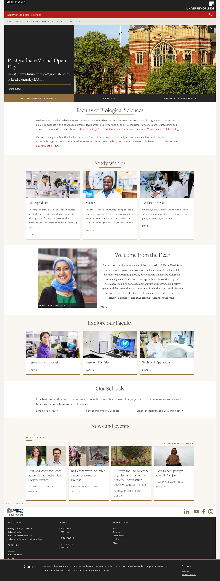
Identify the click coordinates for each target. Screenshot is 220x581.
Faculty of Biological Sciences (23, 15)
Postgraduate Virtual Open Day (39, 98)
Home (9, 21)
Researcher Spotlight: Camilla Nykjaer (170, 473)
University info (67, 543)
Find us (116, 539)
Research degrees (153, 202)
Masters (91, 202)
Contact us (74, 21)
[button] (210, 15)
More (32, 234)
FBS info (64, 547)
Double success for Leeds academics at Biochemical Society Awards (44, 475)
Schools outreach (15, 554)
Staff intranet (66, 528)
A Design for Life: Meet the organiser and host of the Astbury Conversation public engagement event (131, 477)
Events (40, 437)
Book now (110, 59)
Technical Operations (156, 362)
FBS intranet (66, 531)
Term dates (117, 531)
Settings (185, 570)
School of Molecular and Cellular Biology (158, 129)
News (29, 437)
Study (18, 21)
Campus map (118, 535)
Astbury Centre (117, 141)
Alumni (11, 558)
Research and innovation (40, 21)
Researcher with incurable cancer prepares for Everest (88, 475)
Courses (11, 550)
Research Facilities (98, 362)
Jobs (115, 528)
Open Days (109, 98)
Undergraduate (38, 202)
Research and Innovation (45, 362)
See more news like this (177, 443)
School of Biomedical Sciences (114, 129)
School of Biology (87, 129)
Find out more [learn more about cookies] (189, 574)
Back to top (13, 503)
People (61, 21)
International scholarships (180, 98)
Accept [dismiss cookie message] (187, 566)
